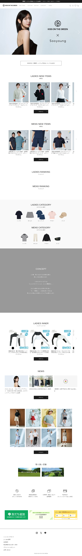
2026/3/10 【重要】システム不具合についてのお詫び (41, 63)
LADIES (29, 5)
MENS (36, 5)
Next (80, 32)
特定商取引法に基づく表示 (10, 544)
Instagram (41, 452)
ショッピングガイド (8, 536)
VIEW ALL (41, 111)
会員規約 (5, 541)
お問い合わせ (6, 549)
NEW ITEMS (22, 5)
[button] (76, 96)
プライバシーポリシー (9, 547)
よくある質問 (6, 539)
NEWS (50, 5)
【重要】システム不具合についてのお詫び (31, 1)
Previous (2, 32)
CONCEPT (43, 5)
